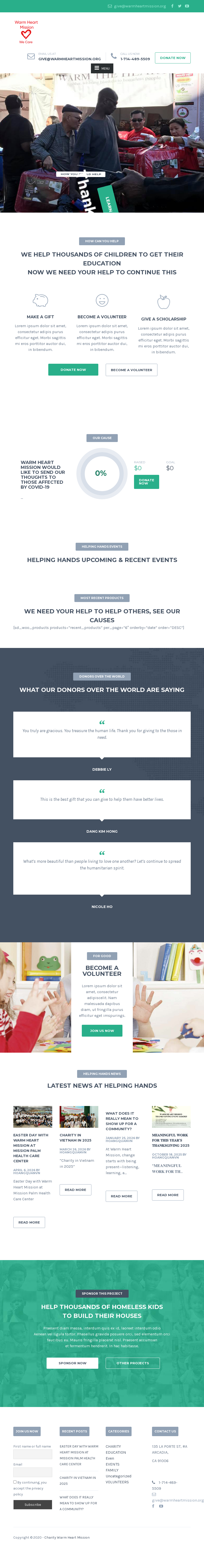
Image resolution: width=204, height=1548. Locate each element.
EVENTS (112, 1464)
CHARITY (113, 1446)
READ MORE (29, 1222)
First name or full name (32, 1446)
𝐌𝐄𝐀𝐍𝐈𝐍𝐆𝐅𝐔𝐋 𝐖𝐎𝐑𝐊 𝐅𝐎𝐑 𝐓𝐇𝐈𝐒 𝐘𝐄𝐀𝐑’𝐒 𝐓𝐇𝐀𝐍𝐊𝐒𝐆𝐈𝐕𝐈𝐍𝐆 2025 (170, 1140)
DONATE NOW (146, 481)
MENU (102, 67)
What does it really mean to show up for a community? (78, 1503)
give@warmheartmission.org (137, 6)
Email (17, 1464)
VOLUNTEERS (117, 1482)
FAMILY (112, 1470)
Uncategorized (119, 1476)
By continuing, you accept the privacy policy (30, 1488)
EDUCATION (116, 1452)
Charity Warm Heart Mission (67, 1537)
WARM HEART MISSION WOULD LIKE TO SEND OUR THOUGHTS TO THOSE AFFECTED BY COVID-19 (43, 475)
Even (110, 1458)
